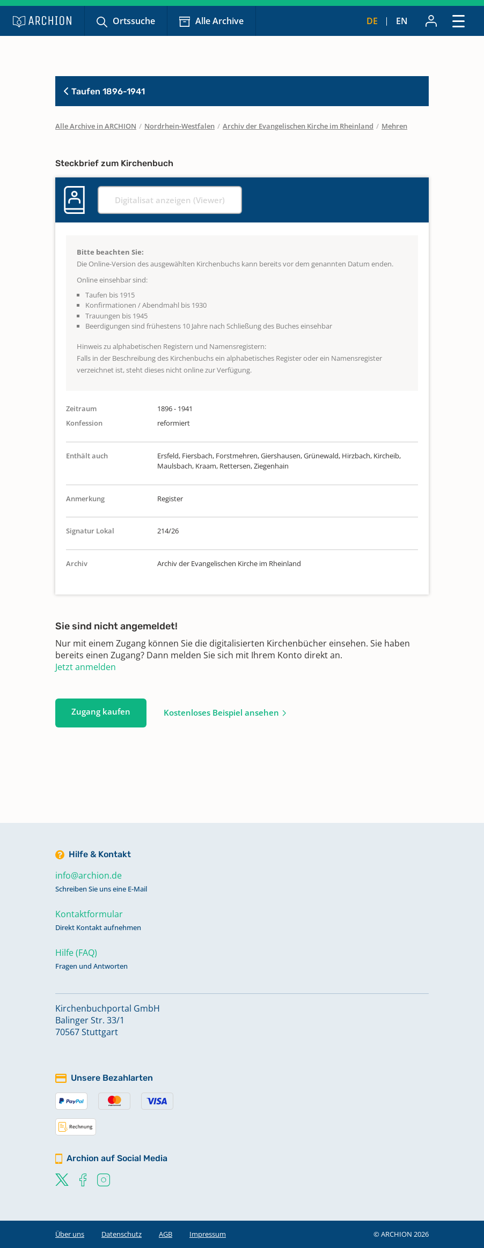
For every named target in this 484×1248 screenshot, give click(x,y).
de (372, 21)
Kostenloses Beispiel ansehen (221, 712)
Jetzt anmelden (85, 667)
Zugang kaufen (100, 711)
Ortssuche (134, 21)
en (402, 21)
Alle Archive (219, 21)
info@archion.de (88, 875)
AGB (165, 1234)
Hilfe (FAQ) (76, 953)
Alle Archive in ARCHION (95, 126)
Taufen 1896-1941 (104, 91)
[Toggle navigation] (458, 20)
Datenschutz (121, 1234)
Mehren (394, 126)
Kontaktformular (89, 914)
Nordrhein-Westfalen (179, 126)
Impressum (207, 1234)
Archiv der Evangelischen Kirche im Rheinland (298, 126)
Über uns (69, 1234)
